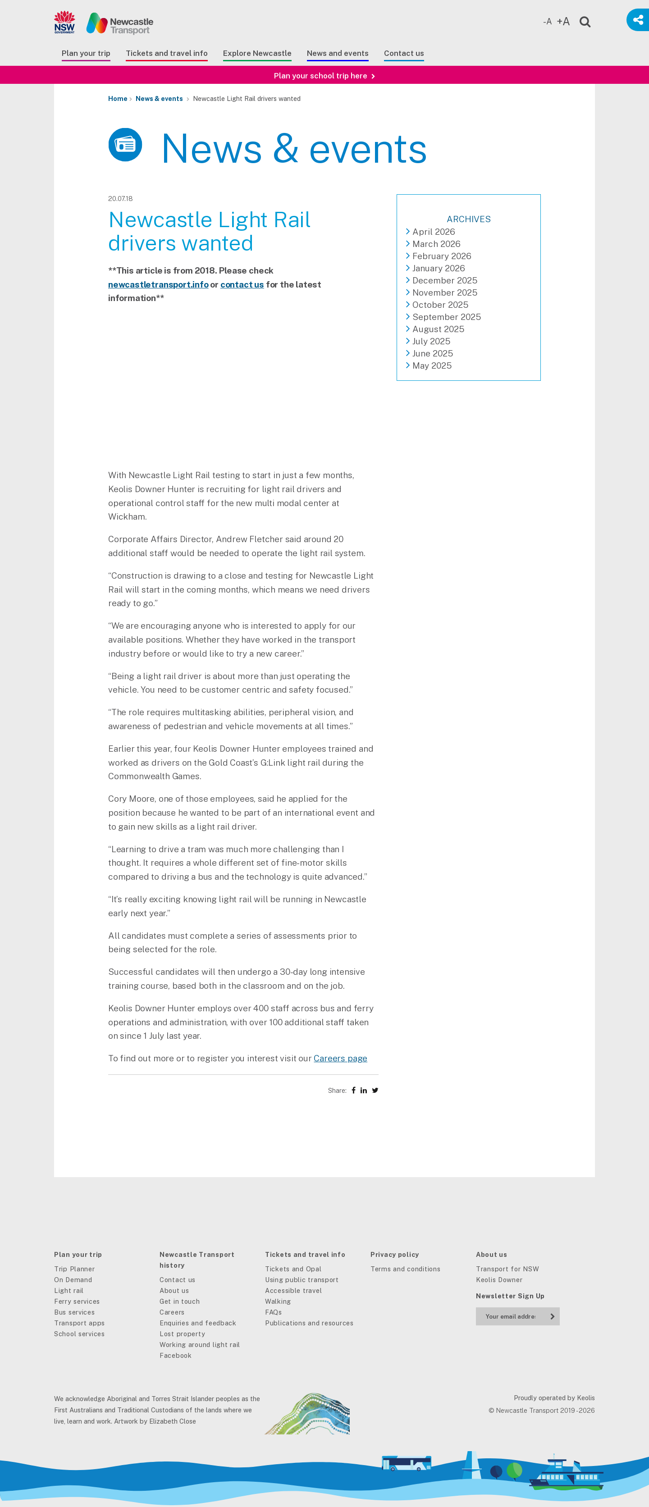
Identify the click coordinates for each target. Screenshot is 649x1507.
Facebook (176, 1355)
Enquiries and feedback (198, 1323)
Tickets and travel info (167, 53)
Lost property (182, 1334)
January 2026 (438, 268)
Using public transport (302, 1279)
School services (79, 1334)
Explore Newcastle (257, 53)
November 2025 (444, 292)
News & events (159, 98)
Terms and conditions (405, 1269)
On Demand (73, 1279)
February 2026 (441, 256)
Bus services (74, 1312)
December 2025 (444, 280)
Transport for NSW (507, 1269)
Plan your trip (86, 53)
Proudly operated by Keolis (554, 1398)
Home (118, 98)
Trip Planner (74, 1269)
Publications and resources (309, 1323)
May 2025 (432, 365)
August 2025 (438, 329)
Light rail (69, 1290)
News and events (338, 53)
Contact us (404, 53)
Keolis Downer (499, 1279)
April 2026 (433, 232)
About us (174, 1290)
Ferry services (77, 1301)
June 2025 (432, 353)
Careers (172, 1312)
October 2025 (440, 305)
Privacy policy (394, 1254)
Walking (278, 1301)
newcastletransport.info (158, 284)
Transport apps (79, 1323)
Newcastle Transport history (197, 1260)
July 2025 (431, 341)
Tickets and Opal (293, 1269)
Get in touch (180, 1301)
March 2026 (436, 244)
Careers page (340, 1058)
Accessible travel (293, 1290)
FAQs (273, 1312)
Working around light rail (200, 1344)
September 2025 (446, 317)
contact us (242, 284)
